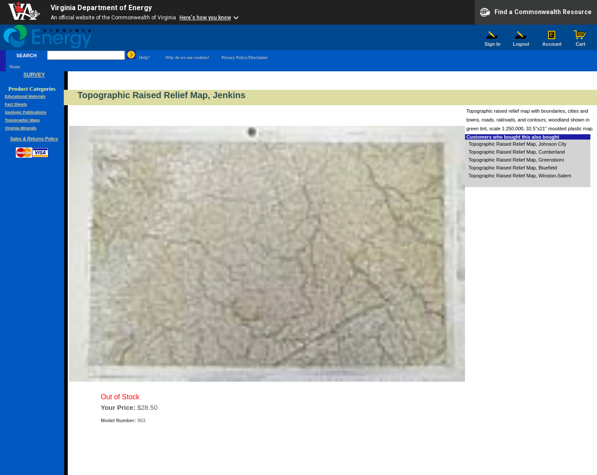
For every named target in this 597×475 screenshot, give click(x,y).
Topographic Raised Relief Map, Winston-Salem (520, 175)
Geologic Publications (26, 112)
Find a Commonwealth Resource (536, 12)
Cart (581, 42)
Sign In (493, 42)
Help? (144, 57)
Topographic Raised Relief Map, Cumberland (517, 152)
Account (551, 42)
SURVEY (34, 75)
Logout (521, 42)
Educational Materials (25, 96)
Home (14, 66)
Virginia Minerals (21, 128)
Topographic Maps (22, 120)
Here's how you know (205, 18)
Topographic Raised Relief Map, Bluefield (513, 167)
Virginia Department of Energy (101, 8)
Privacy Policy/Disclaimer (245, 57)
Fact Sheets (16, 104)
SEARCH (26, 55)
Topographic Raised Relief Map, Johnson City (518, 144)
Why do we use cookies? (187, 57)
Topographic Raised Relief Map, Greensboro (516, 159)
